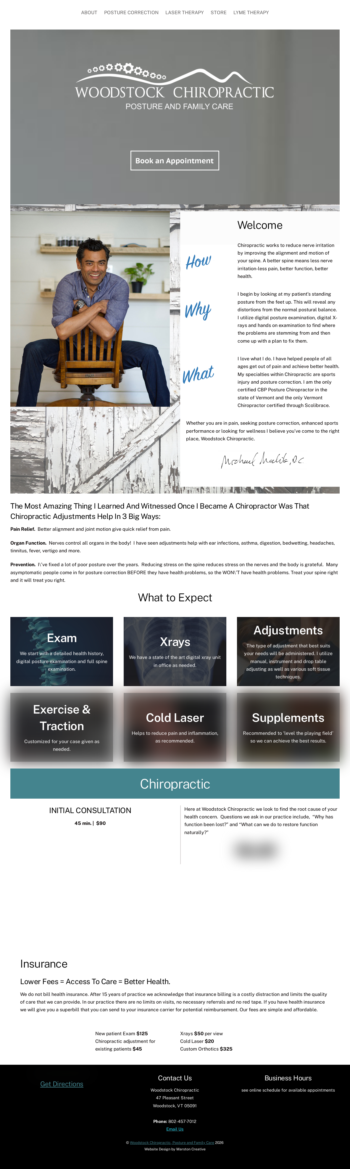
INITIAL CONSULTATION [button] (90, 810)
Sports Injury (217, 897)
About (89, 12)
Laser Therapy (184, 12)
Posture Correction (131, 12)
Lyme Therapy (251, 12)
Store (219, 12)
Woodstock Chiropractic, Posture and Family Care (172, 1146)
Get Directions (61, 1131)
